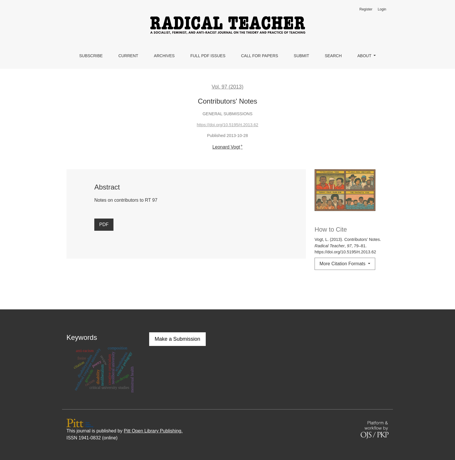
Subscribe (91, 55)
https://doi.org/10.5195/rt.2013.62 (227, 124)
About (365, 55)
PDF (104, 224)
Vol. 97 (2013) (227, 87)
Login (382, 9)
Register (365, 9)
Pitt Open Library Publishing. (153, 430)
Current (128, 55)
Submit (301, 55)
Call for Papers (259, 55)
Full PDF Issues (207, 55)
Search (333, 55)
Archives (164, 55)
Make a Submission (177, 339)
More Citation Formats (343, 263)
